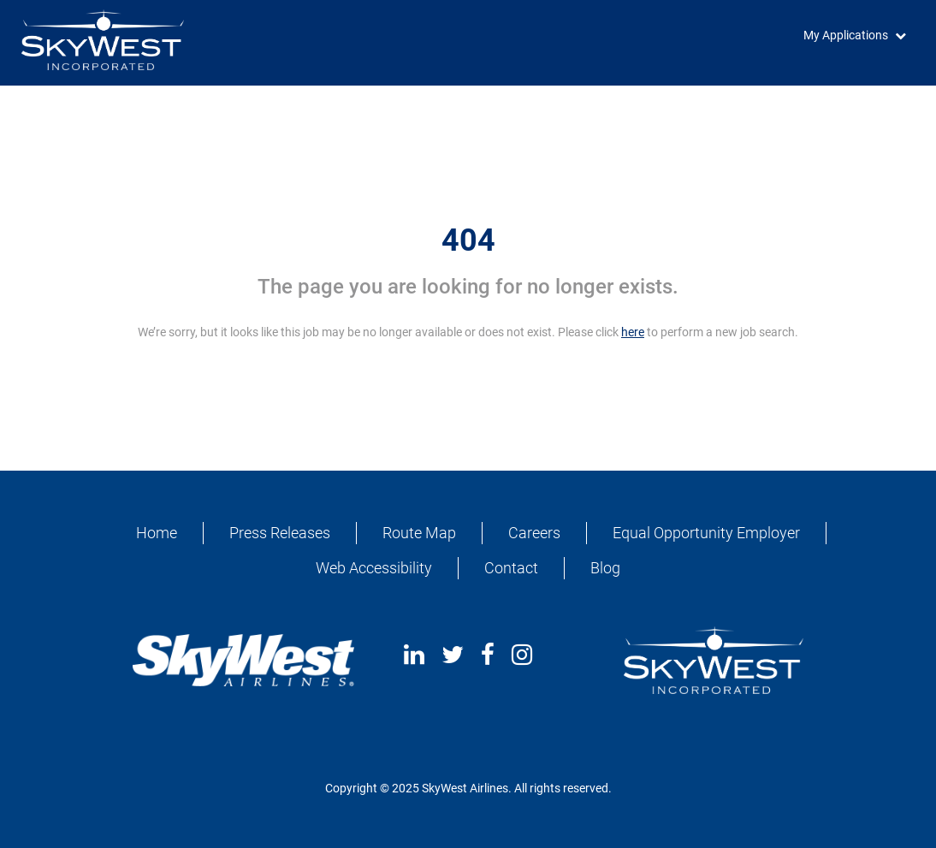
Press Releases (279, 533)
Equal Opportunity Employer (706, 533)
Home (156, 533)
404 (468, 240)
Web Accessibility (374, 568)
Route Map (419, 533)
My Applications (845, 35)
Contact (511, 568)
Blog (605, 568)
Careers (534, 533)
